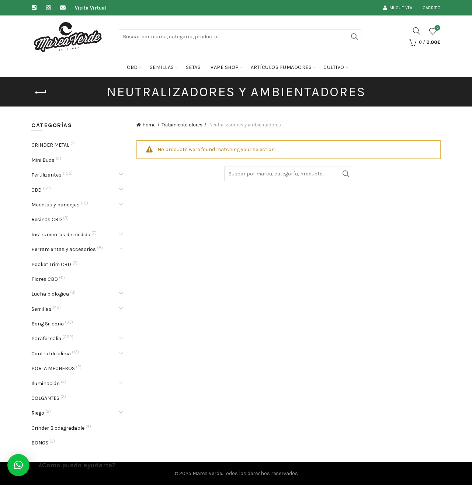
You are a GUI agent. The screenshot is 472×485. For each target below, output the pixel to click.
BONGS (39, 443)
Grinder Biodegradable (57, 428)
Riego (37, 413)
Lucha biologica (50, 294)
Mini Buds (43, 160)
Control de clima (51, 353)
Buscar (354, 36)
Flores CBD (44, 279)
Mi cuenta (398, 7)
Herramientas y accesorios (63, 249)
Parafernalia (46, 338)
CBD (132, 67)
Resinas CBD (46, 219)
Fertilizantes (46, 175)
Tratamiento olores (182, 125)
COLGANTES (45, 398)
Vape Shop (225, 67)
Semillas (162, 67)
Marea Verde (207, 473)
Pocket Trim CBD (51, 264)
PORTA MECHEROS (53, 368)
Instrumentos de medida (60, 234)
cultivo (333, 67)
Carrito (432, 7)
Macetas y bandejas (55, 205)
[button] (18, 465)
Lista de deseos (437, 28)
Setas (193, 67)
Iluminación (45, 383)
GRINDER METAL (50, 145)
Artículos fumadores (281, 67)
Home (149, 125)
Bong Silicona (47, 324)
